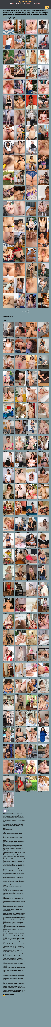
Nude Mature (25, 1)
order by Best (27, 3)
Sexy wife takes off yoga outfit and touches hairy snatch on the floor (13, 944)
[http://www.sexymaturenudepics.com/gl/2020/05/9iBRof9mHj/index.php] (20, 57)
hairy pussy (34, 10)
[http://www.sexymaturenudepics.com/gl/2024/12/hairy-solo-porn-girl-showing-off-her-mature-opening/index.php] (31, 132)
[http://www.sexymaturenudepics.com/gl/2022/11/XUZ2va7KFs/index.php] (31, 87)
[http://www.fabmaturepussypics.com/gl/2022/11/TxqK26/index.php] (43, 102)
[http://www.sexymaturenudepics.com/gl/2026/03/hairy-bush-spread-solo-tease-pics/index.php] (43, 192)
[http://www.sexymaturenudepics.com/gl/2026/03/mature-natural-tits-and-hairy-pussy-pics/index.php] (8, 224)
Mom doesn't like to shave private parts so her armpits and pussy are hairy (14, 988)
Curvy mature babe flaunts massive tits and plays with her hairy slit (14, 835)
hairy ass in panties (35, 14)
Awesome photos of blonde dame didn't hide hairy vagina (12, 880)
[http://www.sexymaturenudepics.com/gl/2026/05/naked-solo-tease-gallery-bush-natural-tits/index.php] (20, 285)
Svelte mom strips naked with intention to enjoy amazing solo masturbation (13, 868)
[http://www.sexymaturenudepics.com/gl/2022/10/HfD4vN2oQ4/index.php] (8, 72)
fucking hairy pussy (20, 12)
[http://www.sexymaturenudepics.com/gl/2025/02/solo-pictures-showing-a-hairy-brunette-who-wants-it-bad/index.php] (43, 132)
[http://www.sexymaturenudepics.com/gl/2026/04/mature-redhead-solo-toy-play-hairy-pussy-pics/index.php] (8, 254)
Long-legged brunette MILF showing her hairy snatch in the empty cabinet (13, 965)
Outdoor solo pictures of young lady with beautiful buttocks (13, 824)
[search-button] (47, 7)
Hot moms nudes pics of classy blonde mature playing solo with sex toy (14, 821)
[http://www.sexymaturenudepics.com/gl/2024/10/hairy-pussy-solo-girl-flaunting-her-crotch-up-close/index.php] (8, 132)
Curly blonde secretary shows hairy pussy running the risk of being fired (13, 920)
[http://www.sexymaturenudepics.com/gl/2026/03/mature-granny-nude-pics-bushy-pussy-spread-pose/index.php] (31, 209)
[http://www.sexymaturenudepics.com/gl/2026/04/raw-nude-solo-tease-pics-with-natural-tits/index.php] (20, 239)
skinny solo (41, 12)
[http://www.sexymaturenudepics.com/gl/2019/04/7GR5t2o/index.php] (43, 26)
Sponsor (19, 3)
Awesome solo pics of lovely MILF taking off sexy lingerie (12, 909)
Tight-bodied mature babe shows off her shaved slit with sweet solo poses (13, 839)
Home (12, 3)
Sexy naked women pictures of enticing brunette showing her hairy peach (13, 888)
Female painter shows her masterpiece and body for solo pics (13, 854)
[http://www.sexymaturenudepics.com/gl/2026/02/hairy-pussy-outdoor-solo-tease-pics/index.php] (8, 177)
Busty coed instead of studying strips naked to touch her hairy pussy (13, 981)
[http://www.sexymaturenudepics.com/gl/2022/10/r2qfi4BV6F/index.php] (8, 87)
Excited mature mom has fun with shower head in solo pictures (13, 939)
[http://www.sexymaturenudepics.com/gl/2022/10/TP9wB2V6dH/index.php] (31, 72)
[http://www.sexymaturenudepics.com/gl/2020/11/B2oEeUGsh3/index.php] (31, 57)
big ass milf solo (11, 12)
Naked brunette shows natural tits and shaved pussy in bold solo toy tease (14, 827)
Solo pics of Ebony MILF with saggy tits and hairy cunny (12, 958)
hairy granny (27, 12)
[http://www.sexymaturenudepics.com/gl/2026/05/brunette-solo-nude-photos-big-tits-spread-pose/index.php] (31, 301)
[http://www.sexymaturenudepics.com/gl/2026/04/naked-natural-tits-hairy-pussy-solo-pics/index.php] (43, 254)
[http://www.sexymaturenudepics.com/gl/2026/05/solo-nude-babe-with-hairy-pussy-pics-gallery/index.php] (8, 300)
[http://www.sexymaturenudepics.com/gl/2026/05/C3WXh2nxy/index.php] (43, 300)
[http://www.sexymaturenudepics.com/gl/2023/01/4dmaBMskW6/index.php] (20, 117)
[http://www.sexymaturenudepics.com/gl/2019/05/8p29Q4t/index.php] (8, 41)
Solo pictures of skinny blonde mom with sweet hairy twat (13, 906)
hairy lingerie (27, 14)
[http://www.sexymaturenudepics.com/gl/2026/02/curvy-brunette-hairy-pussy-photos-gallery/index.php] (43, 162)
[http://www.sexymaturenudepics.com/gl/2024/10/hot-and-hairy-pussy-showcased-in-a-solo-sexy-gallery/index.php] (43, 117)
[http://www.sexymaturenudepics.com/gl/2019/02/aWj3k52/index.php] (8, 26)
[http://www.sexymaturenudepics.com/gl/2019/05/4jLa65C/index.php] (31, 41)
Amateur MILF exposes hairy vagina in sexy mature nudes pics (13, 864)
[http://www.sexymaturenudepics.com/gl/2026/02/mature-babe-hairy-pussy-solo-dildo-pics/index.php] (8, 192)
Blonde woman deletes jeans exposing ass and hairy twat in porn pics (14, 902)
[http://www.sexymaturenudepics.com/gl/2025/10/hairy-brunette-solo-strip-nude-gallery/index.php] (20, 147)
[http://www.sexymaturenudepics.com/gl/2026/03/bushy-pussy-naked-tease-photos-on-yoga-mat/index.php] (31, 192)
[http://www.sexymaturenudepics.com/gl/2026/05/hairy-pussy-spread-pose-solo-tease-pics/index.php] (31, 285)
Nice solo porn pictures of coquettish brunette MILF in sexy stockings (13, 956)
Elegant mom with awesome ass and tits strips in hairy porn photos (13, 848)
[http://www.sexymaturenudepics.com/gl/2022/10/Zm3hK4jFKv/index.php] (43, 57)
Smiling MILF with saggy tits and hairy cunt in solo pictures (13, 890)
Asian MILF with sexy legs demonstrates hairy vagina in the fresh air (14, 973)
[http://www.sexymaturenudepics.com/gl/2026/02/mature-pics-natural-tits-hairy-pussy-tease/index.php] (20, 177)
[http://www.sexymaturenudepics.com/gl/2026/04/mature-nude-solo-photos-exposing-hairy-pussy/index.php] (20, 254)
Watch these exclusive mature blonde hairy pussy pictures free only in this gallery (13, 984)
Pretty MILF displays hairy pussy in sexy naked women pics (13, 816)
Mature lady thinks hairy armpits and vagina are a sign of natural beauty (14, 948)
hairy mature (40, 10)
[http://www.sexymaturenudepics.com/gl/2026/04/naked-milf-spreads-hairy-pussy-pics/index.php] (31, 239)
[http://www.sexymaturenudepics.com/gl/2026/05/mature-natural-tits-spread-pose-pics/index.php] (43, 285)
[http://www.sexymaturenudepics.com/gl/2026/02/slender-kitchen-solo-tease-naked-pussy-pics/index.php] (20, 162)
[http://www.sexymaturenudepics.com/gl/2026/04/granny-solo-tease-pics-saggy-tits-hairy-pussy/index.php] (31, 224)
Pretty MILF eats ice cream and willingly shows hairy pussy (13, 908)
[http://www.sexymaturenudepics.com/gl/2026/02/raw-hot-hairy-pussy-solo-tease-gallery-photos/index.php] (31, 162)
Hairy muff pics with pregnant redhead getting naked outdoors (13, 841)
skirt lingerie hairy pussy (7, 829)
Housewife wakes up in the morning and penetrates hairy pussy (13, 819)
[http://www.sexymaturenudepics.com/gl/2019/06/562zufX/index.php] (8, 57)
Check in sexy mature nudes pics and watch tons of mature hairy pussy (14, 961)
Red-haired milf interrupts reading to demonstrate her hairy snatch (13, 894)
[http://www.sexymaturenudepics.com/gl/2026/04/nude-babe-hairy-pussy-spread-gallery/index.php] (8, 239)
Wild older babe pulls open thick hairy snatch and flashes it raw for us (14, 831)
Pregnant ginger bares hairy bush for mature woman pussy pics (13, 817)
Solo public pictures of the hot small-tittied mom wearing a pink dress (14, 859)
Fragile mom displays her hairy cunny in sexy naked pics (12, 986)
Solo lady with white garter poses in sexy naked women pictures (14, 913)
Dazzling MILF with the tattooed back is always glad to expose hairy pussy (13, 953)
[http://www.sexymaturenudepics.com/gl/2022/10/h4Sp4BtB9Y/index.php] (43, 72)
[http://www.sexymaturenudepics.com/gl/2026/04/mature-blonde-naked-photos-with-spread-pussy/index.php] (8, 285)
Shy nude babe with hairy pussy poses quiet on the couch (12, 833)
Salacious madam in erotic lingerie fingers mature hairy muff (13, 892)
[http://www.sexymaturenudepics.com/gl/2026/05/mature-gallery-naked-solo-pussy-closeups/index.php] (20, 300)
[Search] (25, 7)
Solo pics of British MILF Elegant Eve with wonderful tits (12, 876)
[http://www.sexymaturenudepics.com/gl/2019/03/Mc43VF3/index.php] (31, 26)
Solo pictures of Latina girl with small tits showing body (12, 845)
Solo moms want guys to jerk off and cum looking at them (13, 922)
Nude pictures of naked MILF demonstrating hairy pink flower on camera (14, 852)
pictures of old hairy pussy (25, 10)
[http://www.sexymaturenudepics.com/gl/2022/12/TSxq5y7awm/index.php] (8, 117)
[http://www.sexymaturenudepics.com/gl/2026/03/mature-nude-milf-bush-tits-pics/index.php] (43, 208)
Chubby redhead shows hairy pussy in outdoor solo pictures (13, 963)
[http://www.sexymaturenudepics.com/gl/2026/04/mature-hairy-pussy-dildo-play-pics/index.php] (8, 270)
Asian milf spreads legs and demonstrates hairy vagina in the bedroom (13, 884)
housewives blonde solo (7, 910)
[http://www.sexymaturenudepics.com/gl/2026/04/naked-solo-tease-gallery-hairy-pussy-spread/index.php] (20, 224)
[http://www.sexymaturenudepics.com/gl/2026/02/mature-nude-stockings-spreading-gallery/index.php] (43, 177)
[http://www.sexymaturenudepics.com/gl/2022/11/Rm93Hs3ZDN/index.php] (20, 87)
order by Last (37, 3)
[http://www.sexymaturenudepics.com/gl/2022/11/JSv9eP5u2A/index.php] (43, 87)
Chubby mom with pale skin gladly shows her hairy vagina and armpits (13, 896)
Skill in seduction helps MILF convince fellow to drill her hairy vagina (13, 915)
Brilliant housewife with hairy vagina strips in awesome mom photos (13, 882)
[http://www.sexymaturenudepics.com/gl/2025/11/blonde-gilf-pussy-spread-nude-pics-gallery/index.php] (31, 147)
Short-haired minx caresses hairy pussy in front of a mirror (13, 946)
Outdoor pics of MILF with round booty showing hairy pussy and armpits (13, 976)
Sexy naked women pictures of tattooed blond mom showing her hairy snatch (14, 936)
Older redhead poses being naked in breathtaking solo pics (13, 846)
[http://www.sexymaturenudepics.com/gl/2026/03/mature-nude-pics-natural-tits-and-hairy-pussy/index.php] (20, 193)
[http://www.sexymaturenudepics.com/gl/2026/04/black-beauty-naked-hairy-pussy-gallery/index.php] (20, 270)
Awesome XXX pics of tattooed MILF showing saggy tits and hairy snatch (14, 941)
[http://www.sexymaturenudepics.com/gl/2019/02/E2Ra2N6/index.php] (20, 26)
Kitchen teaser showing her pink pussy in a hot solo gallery (13, 825)
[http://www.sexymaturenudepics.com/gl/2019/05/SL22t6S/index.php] (20, 41)
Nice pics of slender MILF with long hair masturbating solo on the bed (14, 856)
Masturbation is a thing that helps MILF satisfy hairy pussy (13, 959)
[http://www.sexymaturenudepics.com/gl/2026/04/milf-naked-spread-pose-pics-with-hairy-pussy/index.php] (31, 270)
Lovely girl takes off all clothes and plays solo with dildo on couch (13, 871)
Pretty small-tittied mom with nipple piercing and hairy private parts (13, 933)
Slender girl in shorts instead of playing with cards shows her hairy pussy (13, 862)
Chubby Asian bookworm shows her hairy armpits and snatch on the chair (14, 927)
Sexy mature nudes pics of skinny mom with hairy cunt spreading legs (14, 968)
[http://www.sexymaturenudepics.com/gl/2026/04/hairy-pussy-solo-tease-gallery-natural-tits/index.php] (43, 224)
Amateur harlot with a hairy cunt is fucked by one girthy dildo (13, 823)
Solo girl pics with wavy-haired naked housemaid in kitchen (13, 991)
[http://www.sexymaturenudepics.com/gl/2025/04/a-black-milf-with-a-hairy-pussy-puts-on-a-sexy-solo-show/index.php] (8, 147)
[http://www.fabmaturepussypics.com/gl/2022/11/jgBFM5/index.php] (31, 102)
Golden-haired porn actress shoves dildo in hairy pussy (12, 950)
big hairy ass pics (34, 12)
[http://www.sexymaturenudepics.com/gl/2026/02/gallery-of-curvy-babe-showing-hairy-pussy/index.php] (31, 177)
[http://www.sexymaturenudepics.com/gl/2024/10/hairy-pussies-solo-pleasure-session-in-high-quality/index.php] (31, 117)
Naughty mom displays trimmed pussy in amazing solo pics (13, 931)
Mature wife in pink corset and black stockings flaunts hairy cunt (14, 990)
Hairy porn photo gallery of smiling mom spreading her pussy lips (14, 850)
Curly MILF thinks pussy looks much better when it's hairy (13, 951)
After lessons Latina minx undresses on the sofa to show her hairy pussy (13, 878)
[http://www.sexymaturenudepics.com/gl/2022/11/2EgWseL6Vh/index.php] (8, 102)
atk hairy (15, 10)
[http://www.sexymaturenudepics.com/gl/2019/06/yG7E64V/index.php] (43, 41)
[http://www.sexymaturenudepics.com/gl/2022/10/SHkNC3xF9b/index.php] (20, 72)
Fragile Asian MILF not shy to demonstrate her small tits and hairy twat (13, 978)
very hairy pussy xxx (12, 14)
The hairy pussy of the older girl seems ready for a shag (12, 837)
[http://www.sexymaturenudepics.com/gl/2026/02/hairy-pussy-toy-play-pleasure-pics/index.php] (8, 162)
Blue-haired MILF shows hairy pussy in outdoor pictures (12, 886)
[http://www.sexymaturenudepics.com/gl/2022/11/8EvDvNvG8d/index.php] (20, 102)
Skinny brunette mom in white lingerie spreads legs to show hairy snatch (13, 899)
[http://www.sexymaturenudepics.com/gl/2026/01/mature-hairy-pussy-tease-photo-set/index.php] (43, 147)
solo (18, 10)
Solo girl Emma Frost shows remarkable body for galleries (13, 912)
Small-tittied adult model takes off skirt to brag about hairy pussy (13, 971)
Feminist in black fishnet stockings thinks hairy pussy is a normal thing (14, 917)
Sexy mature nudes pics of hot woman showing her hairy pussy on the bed (13, 924)
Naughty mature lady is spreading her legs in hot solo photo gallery (13, 904)
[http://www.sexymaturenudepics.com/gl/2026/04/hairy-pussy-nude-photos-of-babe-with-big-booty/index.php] (31, 255)
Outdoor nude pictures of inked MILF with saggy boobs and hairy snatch (14, 843)
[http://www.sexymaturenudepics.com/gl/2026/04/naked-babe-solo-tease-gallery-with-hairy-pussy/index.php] (43, 239)
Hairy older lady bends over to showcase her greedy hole (12, 815)
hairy (12, 10)
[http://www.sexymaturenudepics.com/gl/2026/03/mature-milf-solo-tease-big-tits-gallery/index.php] (8, 208)
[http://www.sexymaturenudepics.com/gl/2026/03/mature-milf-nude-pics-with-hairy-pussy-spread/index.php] (20, 208)
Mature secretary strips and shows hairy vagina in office (12, 813)
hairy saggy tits (20, 14)
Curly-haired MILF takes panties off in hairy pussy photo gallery (13, 938)
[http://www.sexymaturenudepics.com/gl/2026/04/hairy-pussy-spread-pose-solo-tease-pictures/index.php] (43, 270)
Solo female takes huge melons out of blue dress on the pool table (13, 929)
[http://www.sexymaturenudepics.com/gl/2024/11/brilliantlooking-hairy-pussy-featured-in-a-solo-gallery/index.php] (20, 132)
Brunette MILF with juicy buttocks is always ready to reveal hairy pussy (14, 866)
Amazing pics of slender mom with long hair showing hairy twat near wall (14, 874)
